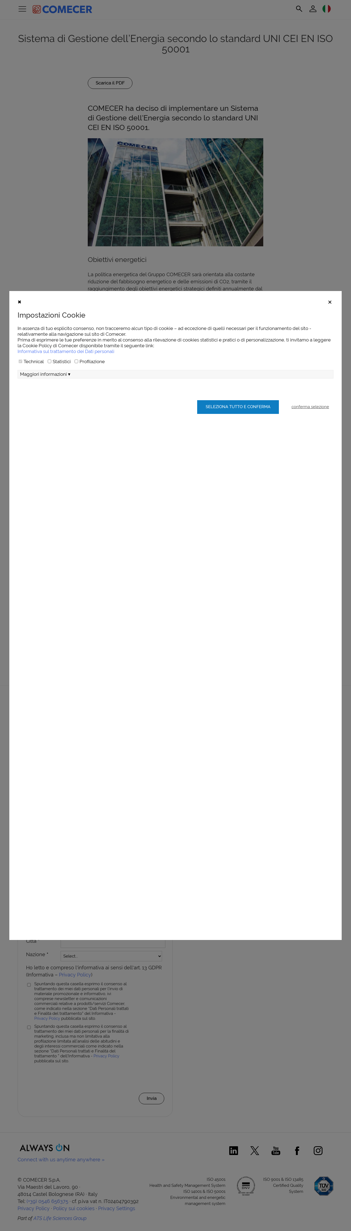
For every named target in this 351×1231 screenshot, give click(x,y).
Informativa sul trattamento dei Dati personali (66, 368)
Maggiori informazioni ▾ (45, 391)
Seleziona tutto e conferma (237, 423)
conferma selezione (310, 423)
